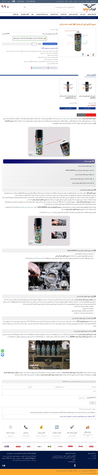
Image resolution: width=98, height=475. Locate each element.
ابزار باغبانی (63, 14)
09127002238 (31, 1)
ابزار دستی (82, 14)
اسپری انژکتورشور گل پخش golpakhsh (69, 17)
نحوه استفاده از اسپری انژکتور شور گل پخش (82, 179)
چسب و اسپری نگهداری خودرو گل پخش (87, 17)
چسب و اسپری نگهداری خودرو (39, 68)
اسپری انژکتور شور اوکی (28, 207)
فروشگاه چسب (60, 1)
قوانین (75, 1)
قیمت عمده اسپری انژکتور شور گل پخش (83, 183)
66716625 (20, 1)
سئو (88, 473)
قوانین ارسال (91, 458)
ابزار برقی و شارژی (92, 14)
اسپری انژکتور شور (52, 68)
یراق (32, 14)
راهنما (70, 1)
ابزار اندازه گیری (54, 14)
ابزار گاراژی (15, 14)
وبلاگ (66, 1)
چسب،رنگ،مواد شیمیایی (42, 14)
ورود (8, 1)
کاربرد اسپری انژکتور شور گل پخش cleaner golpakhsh (79, 170)
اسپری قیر (48, 212)
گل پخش (52, 29)
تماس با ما (81, 1)
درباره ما (87, 1)
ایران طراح (83, 473)
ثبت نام (4, 1)
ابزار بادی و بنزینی (73, 14)
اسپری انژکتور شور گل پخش (86, 166)
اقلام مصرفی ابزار (25, 14)
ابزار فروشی (93, 1)
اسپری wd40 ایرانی (37, 258)
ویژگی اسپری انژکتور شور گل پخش (84, 174)
